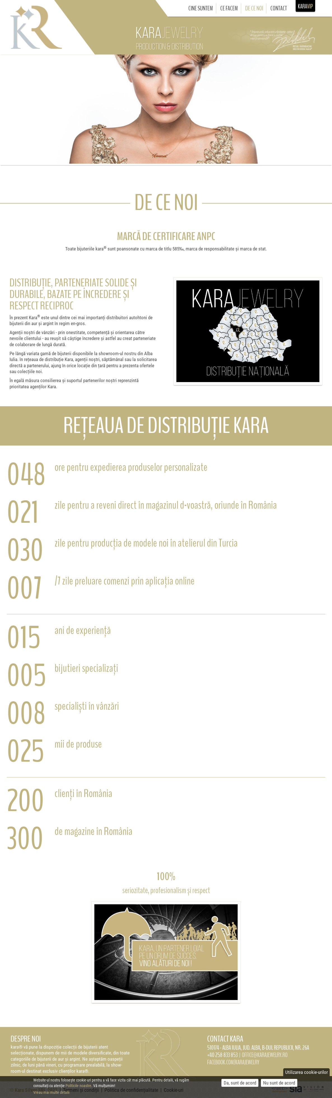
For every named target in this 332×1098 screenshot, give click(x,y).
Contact (278, 8)
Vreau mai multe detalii (51, 1094)
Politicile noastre (78, 1087)
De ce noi (254, 8)
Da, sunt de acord (240, 1085)
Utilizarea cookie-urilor (306, 1074)
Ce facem (229, 8)
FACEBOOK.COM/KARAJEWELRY (233, 1062)
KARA (305, 6)
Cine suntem (200, 8)
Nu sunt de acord (279, 1085)
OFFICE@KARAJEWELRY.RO (264, 1055)
